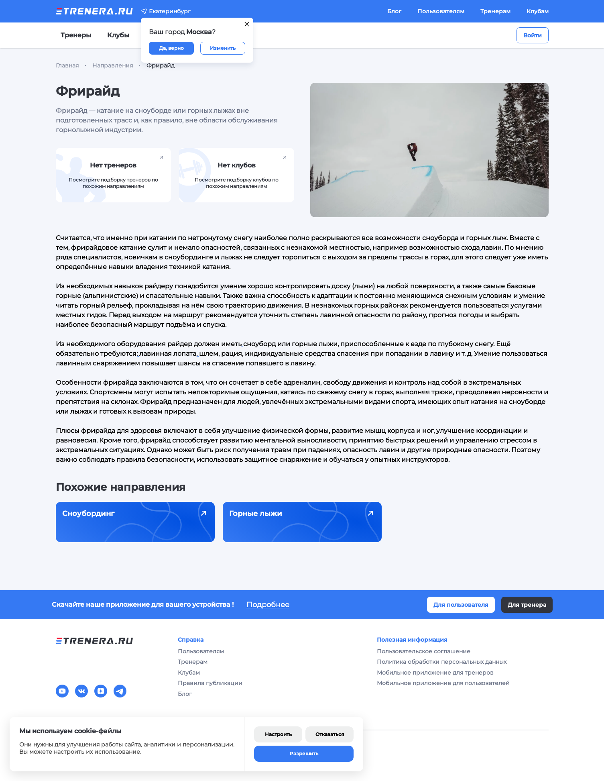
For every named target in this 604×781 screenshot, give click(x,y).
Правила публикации (210, 683)
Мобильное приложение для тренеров (435, 672)
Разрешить (304, 753)
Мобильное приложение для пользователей (443, 683)
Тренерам (495, 11)
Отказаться (329, 734)
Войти (532, 35)
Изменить (223, 48)
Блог (394, 11)
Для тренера (527, 604)
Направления (112, 65)
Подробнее (267, 604)
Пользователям (440, 11)
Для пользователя (460, 604)
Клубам (538, 11)
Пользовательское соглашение (423, 651)
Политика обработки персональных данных (441, 661)
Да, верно (171, 48)
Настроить (278, 734)
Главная (67, 65)
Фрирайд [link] (160, 65)
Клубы (118, 35)
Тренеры (76, 35)
